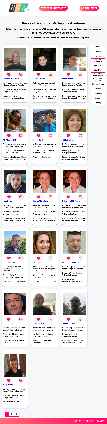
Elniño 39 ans (67, 79)
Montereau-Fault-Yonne (98, 75)
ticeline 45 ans (38, 140)
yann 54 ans (8, 201)
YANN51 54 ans (39, 79)
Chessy (98, 103)
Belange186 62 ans (40, 201)
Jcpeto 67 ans (38, 323)
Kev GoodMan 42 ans (71, 262)
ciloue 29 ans (38, 262)
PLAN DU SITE (90, 421)
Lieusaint (98, 93)
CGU (80, 421)
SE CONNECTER (89, 8)
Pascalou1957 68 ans (11, 79)
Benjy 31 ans (8, 385)
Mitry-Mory (98, 70)
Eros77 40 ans (8, 323)
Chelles (98, 51)
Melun (98, 56)
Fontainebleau (98, 84)
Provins (98, 89)
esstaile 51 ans (68, 140)
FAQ (75, 421)
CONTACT (101, 421)
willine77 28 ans (9, 140)
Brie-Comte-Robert (98, 79)
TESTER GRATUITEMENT (53, 8)
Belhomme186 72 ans (71, 201)
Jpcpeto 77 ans (68, 323)
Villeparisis (98, 65)
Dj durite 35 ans (9, 262)
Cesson (98, 98)
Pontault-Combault (98, 61)
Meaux (98, 47)
